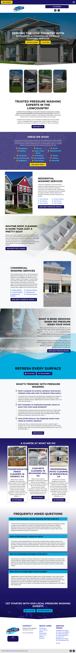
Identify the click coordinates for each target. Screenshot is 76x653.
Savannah (22, 155)
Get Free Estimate (32, 42)
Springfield (22, 148)
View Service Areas (38, 164)
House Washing (44, 199)
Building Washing (16, 290)
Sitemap (41, 636)
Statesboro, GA (60, 638)
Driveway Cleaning (58, 199)
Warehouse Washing (31, 290)
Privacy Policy (43, 633)
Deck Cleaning (57, 201)
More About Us (38, 126)
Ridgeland (23, 160)
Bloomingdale (39, 158)
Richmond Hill (55, 151)
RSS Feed (41, 638)
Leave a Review (43, 630)
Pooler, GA (61, 632)
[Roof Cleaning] (30, 81)
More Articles (38, 433)
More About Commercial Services (24, 299)
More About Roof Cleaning (16, 248)
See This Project (17, 500)
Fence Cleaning (44, 203)
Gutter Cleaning (58, 203)
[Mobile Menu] (73, 2)
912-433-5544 (57, 6)
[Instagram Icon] (58, 10)
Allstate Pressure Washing (12, 650)
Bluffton (22, 151)
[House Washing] (16, 81)
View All (58, 643)
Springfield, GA (60, 630)
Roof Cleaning (43, 201)
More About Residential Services (51, 207)
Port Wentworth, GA (63, 640)
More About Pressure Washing (58, 351)
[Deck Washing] (45, 81)
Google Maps (42, 628)
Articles (41, 631)
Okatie (55, 155)
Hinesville (55, 160)
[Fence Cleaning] (60, 81)
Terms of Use (42, 635)
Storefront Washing (17, 292)
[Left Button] (5, 39)
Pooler (55, 148)
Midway (55, 158)
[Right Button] (70, 39)
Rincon (39, 148)
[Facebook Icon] (55, 10)
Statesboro (39, 155)
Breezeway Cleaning (31, 294)
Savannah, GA (59, 637)
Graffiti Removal (30, 292)
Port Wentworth (22, 158)
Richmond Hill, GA (63, 635)
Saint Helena (39, 160)
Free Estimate (6, 2)
